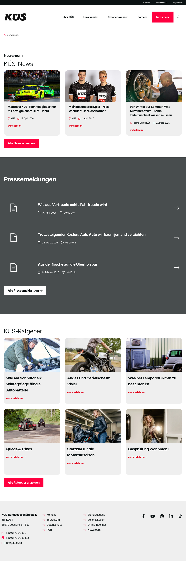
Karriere (142, 17)
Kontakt (146, 2)
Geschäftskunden (118, 17)
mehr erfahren (16, 398)
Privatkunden (90, 17)
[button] (7, 554)
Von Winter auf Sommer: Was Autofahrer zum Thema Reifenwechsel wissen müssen (151, 111)
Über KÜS (68, 17)
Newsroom (162, 17)
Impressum (178, 2)
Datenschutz (161, 2)
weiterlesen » (15, 125)
